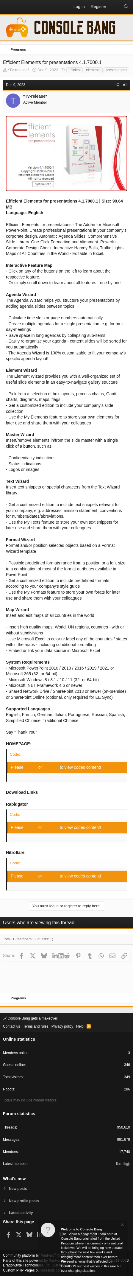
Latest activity (21, 1213)
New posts (18, 1189)
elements (93, 70)
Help (80, 1026)
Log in (32, 767)
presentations (116, 70)
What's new (14, 1178)
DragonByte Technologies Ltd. (27, 1265)
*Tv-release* (18, 70)
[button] (7, 7)
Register (51, 767)
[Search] (126, 6)
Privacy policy (62, 1026)
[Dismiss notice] (122, 1225)
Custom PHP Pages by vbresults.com (32, 1270)
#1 (125, 85)
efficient (74, 70)
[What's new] (115, 6)
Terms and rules (35, 1026)
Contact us (11, 1026)
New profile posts (24, 1201)
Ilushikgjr (123, 1164)
